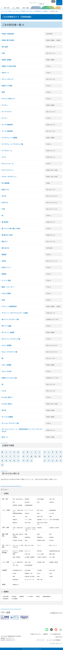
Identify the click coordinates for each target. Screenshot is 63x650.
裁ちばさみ (5, 248)
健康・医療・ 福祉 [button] (5, 535)
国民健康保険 (53, 510)
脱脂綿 (4, 254)
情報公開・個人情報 (29, 576)
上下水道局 (30, 596)
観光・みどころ (53, 545)
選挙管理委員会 (47, 596)
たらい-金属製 (6, 345)
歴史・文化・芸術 (29, 545)
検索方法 (42, 4)
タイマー (5, 118)
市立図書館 (14, 598)
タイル (4, 157)
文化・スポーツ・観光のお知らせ (18, 546)
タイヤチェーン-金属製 (9, 137)
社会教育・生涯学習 (54, 527)
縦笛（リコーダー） (8, 287)
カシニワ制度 (40, 554)
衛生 (51, 534)
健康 (26, 534)
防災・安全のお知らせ (18, 499)
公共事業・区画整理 (29, 557)
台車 (3, 53)
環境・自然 (39, 516)
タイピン (5, 105)
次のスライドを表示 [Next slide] (61, 7)
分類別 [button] (6, 493)
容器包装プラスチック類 (52, 319)
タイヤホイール (7, 150)
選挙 (14, 576)
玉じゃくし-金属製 (8, 332)
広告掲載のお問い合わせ (56, 613)
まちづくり (27, 551)
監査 (38, 576)
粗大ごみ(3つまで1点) (52, 196)
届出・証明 (39, 510)
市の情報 (39, 570)
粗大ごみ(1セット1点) (52, 209)
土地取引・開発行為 (42, 557)
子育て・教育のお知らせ (18, 528)
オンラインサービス (29, 579)
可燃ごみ (49, 92)
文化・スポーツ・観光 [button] (6, 546)
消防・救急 (52, 499)
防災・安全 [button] (5, 499)
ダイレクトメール (7, 163)
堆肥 (3, 92)
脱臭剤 (4, 274)
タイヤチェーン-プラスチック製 (12, 144)
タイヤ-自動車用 (7, 124)
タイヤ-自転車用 (7, 131)
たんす (4, 391)
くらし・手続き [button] (6, 510)
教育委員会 (15, 579)
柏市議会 (14, 596)
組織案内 (22, 596)
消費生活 (15, 519)
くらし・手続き (8, 11)
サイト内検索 (39, 1)
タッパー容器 (6, 280)
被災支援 (27, 502)
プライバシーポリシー (55, 643)
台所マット (5, 72)
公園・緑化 (27, 554)
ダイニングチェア (8, 79)
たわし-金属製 (6, 365)
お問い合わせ (59, 636)
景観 (14, 554)
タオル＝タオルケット (9, 176)
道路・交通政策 (16, 557)
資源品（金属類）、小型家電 (53, 40)
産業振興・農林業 (54, 562)
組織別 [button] (6, 591)
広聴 (51, 573)
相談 (51, 516)
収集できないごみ (51, 46)
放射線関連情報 (28, 505)
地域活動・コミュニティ (42, 520)
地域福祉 (52, 537)
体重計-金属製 (6, 59)
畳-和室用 (5, 222)
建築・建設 (52, 554)
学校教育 (39, 527)
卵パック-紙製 (6, 326)
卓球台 (4, 261)
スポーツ (39, 545)
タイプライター (7, 111)
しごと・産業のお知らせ (18, 563)
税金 (38, 513)
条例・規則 (39, 579)
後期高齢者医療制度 (17, 513)
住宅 (14, 516)
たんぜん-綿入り (7, 397)
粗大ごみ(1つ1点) (51, 53)
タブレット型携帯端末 (9, 306)
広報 (38, 573)
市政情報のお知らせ (17, 570)
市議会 (51, 576)
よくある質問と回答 (55, 634)
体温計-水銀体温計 (8, 34)
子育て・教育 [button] (5, 527)
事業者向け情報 (41, 540)
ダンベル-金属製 (7, 417)
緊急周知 (27, 499)
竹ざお (4, 196)
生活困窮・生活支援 (17, 540)
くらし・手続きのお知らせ (18, 511)
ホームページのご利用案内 (53, 640)
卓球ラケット (6, 267)
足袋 (3, 300)
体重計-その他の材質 (9, 66)
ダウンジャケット (8, 170)
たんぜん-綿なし (7, 404)
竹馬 (3, 209)
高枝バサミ (5, 189)
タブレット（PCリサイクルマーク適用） (15, 313)
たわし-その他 (6, 371)
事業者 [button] (4, 584)
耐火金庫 (5, 46)
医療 (38, 534)
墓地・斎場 (27, 522)
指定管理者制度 (28, 565)
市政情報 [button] (4, 570)
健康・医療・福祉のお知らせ (18, 535)
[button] (59, 2)
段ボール (5, 437)
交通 (26, 516)
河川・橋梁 (52, 557)
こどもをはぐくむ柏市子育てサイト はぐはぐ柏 (30, 529)
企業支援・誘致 (41, 562)
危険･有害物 (49, 33)
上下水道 (52, 513)
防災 (14, 502)
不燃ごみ (49, 66)
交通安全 (52, 502)
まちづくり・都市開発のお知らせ (18, 551)
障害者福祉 (39, 537)
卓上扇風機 (5, 183)
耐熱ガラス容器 (7, 85)
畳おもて (5, 241)
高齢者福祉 (27, 537)
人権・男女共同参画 (54, 519)
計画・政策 (52, 570)
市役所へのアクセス (36, 634)
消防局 (38, 596)
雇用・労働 (27, 562)
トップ (2, 11)
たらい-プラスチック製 (9, 352)
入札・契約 (15, 565)
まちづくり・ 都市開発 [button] (5, 551)
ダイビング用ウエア (8, 98)
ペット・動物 (28, 519)
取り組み (52, 540)
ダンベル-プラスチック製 (10, 423)
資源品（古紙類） (51, 410)
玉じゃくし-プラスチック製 (11, 339)
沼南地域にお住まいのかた (27, 11)
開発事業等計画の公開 (55, 551)
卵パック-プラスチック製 (10, 319)
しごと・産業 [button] (5, 562)
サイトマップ (40, 640)
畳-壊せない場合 (7, 235)
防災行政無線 (40, 499)
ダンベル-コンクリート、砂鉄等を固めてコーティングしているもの (22, 430)
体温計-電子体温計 (8, 40)
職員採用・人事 (28, 573)
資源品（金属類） (51, 59)
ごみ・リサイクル (16, 11)
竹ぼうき (5, 202)
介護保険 (15, 537)
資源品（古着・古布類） (52, 170)
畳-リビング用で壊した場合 (11, 228)
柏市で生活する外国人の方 (42, 523)
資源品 (48, 183)
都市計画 (39, 551)
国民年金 (27, 513)
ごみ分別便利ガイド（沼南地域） (41, 11)
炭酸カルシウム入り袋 (9, 378)
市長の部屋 (27, 570)
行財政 (14, 573)
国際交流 (15, 522)
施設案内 (45, 634)
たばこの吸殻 (6, 293)
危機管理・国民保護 (17, 505)
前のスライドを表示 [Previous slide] (1, 7)
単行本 (4, 410)
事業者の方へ (16, 584)
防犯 (38, 502)
